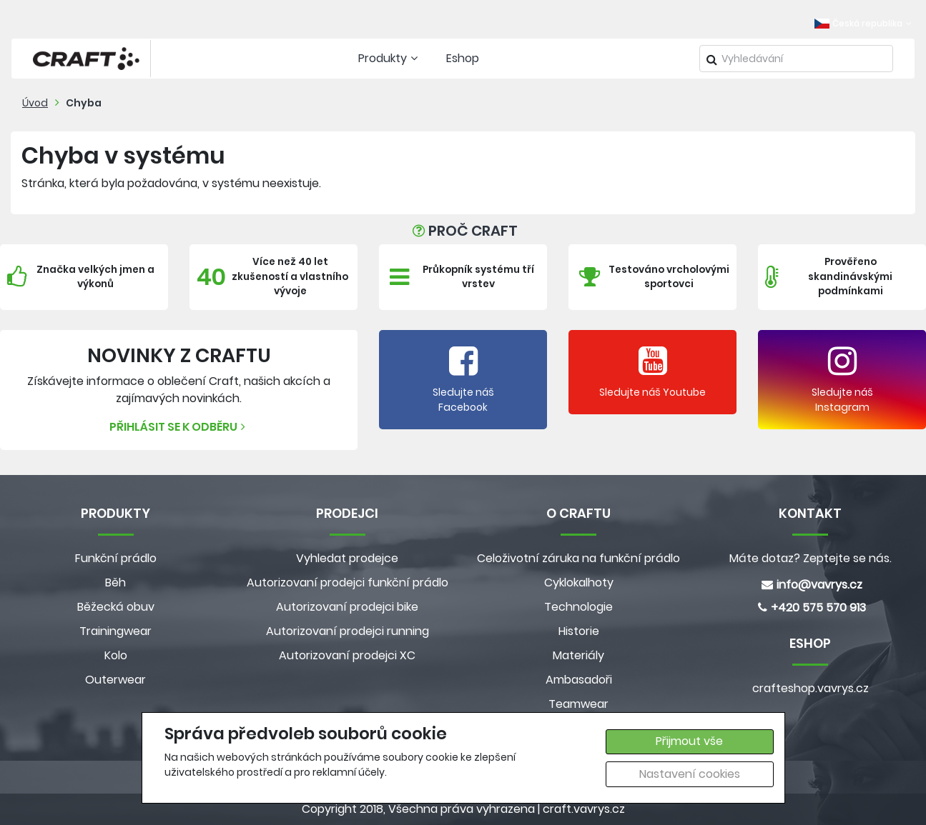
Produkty (389, 58)
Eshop (462, 58)
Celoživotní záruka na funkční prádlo (578, 558)
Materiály (578, 655)
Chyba (84, 103)
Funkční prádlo (116, 558)
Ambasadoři (579, 679)
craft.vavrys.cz (584, 809)
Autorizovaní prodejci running (347, 631)
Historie (578, 631)
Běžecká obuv (115, 607)
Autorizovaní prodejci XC (347, 655)
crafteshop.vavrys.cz (810, 688)
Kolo (115, 655)
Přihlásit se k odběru (179, 427)
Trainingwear (115, 631)
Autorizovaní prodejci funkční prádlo (347, 582)
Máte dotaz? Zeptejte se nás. (810, 558)
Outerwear (115, 679)
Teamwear (578, 704)
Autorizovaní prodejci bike (347, 607)
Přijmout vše (689, 741)
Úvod (35, 103)
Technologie (578, 607)
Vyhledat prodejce (347, 558)
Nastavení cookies (689, 774)
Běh (115, 582)
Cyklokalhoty (579, 582)
